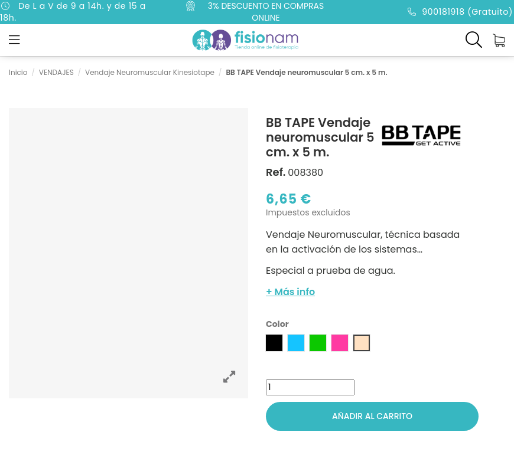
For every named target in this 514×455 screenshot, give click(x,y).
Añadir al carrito (372, 416)
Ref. (276, 172)
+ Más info (290, 292)
